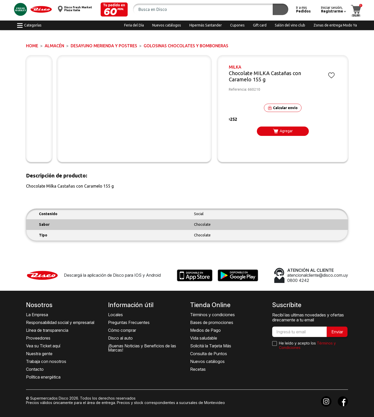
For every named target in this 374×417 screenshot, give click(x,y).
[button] (114, 9)
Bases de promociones (211, 322)
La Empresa (37, 315)
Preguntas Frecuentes (129, 322)
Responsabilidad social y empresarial (60, 322)
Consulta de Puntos (208, 354)
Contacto (35, 369)
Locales (115, 315)
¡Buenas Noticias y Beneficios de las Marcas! (142, 348)
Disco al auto (120, 338)
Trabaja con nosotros (46, 361)
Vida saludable (203, 338)
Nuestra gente (39, 354)
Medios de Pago (205, 330)
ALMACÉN (54, 45)
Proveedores (38, 338)
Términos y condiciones (212, 315)
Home (32, 45)
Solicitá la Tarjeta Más (210, 346)
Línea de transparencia (47, 330)
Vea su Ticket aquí (43, 346)
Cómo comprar (122, 330)
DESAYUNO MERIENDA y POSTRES (104, 45)
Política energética (43, 377)
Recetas (198, 369)
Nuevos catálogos (207, 361)
